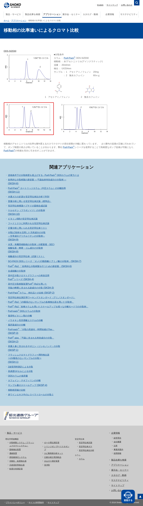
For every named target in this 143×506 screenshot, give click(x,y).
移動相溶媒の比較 (16, 390)
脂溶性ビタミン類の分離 (20, 316)
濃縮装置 (13, 453)
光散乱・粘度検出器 (17, 461)
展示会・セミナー (71, 14)
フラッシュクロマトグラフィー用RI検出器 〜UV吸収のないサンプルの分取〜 (28, 358)
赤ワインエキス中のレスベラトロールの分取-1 (30, 394)
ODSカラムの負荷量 (18, 376)
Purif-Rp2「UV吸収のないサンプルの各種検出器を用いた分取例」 (41, 302)
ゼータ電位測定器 (51, 443)
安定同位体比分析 (86, 450)
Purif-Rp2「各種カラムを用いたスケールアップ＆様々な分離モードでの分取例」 (48, 306)
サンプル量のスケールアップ (27, 385)
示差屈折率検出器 (17, 465)
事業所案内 (118, 449)
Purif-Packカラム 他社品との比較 (31, 293)
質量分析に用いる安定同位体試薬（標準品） (29, 201)
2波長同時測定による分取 (20, 367)
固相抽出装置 (15, 449)
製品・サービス (13, 14)
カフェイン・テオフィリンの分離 (24, 380)
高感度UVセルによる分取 (20, 371)
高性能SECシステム (18, 457)
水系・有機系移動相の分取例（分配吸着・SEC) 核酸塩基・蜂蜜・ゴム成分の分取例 (31, 248)
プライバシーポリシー (15, 502)
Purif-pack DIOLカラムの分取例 (24, 311)
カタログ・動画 (90, 14)
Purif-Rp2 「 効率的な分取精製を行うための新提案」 (40, 266)
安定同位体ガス (85, 446)
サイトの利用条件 (36, 502)
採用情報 (117, 453)
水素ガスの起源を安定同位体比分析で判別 (28, 197)
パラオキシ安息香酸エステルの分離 (25, 320)
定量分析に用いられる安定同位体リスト (27, 228)
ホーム (6, 20)
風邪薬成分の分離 (16, 325)
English (100, 5)
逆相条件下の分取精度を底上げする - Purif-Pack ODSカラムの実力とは (43, 175)
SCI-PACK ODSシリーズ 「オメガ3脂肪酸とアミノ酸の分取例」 (44, 261)
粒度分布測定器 (16, 469)
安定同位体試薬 (85, 443)
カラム (82, 459)
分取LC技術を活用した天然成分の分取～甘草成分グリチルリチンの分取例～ (26, 236)
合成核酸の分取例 (16, 271)
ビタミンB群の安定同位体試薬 (23, 219)
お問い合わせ (126, 5)
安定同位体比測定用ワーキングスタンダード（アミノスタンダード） (41, 297)
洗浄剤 (47, 465)
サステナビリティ (129, 14)
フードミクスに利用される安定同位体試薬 (28, 223)
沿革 (115, 446)
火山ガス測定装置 (51, 461)
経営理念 (117, 438)
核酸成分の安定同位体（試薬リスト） (26, 256)
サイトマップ (112, 5)
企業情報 (109, 14)
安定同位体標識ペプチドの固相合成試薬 (27, 206)
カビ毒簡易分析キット (53, 453)
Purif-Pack (69, 58)
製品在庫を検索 (32, 14)
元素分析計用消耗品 (52, 457)
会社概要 (117, 442)
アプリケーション (52, 14)
